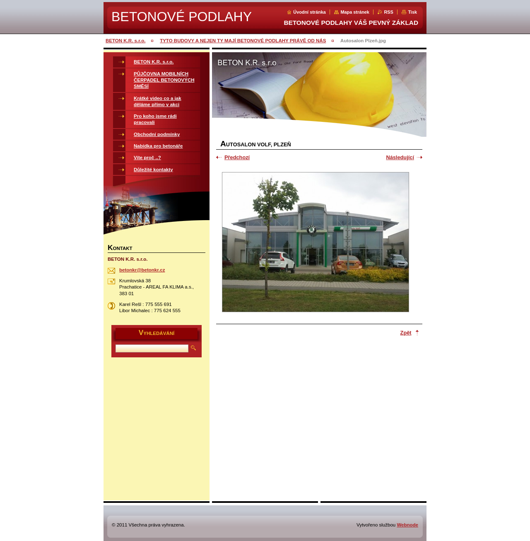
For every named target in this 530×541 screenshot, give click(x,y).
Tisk (412, 12)
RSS (388, 12)
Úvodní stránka (309, 12)
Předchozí (237, 157)
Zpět (406, 333)
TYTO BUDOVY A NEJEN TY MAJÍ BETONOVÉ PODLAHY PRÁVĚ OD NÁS (243, 40)
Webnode (407, 524)
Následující (400, 157)
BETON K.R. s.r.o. (125, 40)
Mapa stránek (354, 12)
